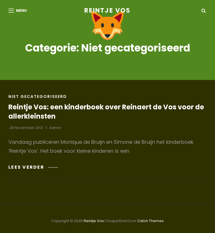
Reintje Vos (107, 10)
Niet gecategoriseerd (37, 96)
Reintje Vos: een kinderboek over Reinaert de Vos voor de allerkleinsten (106, 111)
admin (55, 127)
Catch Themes (150, 220)
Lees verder (33, 167)
